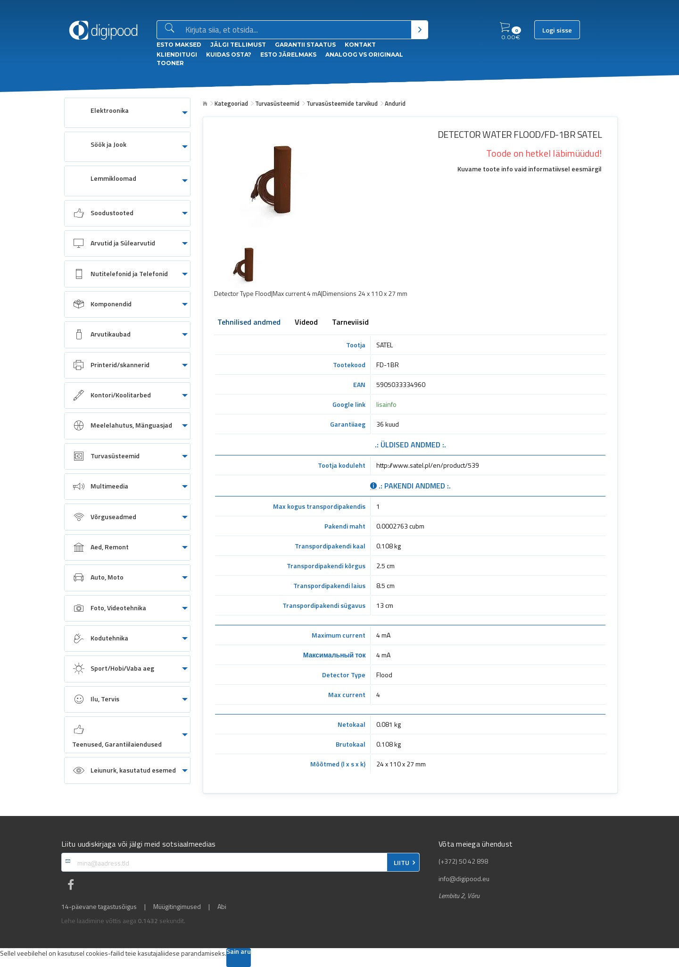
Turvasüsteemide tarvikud (342, 103)
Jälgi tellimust (238, 44)
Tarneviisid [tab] (350, 323)
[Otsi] (419, 30)
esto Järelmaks (288, 54)
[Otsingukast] (296, 30)
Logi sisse (557, 30)
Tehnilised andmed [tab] (249, 323)
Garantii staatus (305, 44)
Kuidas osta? (228, 54)
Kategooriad (231, 103)
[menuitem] (127, 113)
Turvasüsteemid (277, 103)
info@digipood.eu (464, 878)
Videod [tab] (306, 323)
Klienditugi (177, 54)
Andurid (395, 103)
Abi (221, 906)
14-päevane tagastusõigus (99, 906)
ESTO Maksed (179, 44)
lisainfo (386, 404)
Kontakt (360, 44)
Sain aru (238, 952)
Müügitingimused (177, 906)
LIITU (401, 863)
